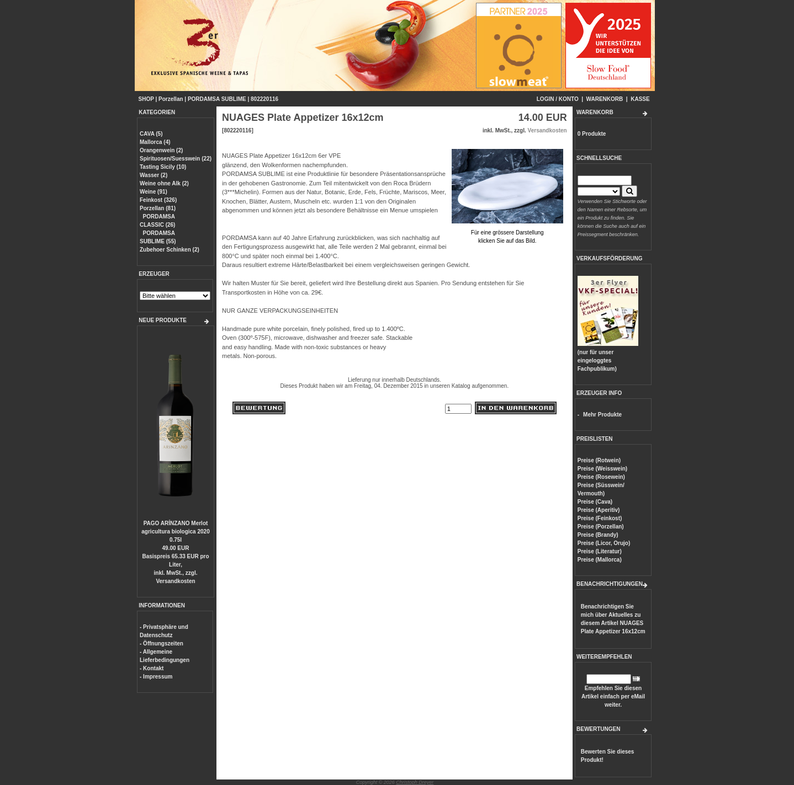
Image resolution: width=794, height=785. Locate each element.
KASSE (640, 99)
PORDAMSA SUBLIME (217, 99)
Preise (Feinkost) (600, 518)
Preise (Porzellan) (601, 527)
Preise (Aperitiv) (599, 510)
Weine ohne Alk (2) (164, 183)
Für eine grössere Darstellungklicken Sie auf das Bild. (507, 232)
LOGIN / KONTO (558, 99)
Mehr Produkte (602, 415)
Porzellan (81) (158, 208)
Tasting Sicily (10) (163, 167)
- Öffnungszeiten (161, 643)
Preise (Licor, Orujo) (604, 543)
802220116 (264, 99)
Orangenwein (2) (161, 150)
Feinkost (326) (158, 200)
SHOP (146, 99)
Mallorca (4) (155, 142)
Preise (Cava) (595, 502)
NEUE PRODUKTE (163, 320)
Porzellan (170, 99)
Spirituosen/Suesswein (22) (175, 159)
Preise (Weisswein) (602, 469)
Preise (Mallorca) (600, 560)
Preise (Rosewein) (601, 477)
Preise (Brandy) (598, 535)
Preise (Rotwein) (599, 460)
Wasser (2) (153, 175)
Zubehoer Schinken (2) (169, 250)
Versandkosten (175, 581)
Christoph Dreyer (414, 782)
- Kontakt (151, 668)
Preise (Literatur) (600, 551)
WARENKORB (604, 99)
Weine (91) (153, 192)
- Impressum (156, 677)
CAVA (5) (151, 134)
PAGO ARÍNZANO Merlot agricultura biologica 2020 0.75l (175, 531)
